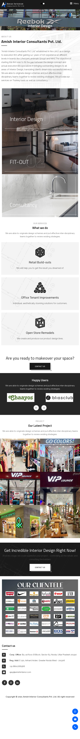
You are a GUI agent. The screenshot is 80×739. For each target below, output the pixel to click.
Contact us (40, 403)
